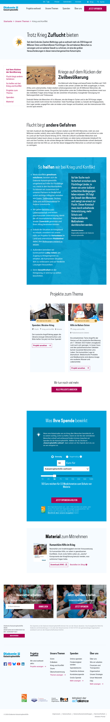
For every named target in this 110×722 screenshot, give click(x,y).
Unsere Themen (51, 9)
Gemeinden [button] (67, 2)
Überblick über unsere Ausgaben (61, 513)
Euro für (70, 462)
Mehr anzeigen (75, 681)
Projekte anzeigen (36, 667)
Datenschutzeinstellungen (83, 714)
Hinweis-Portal (100, 717)
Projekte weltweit (33, 9)
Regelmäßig (74, 457)
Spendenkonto (75, 668)
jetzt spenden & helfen (66, 500)
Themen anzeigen (56, 675)
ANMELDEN (43, 607)
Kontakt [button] (78, 2)
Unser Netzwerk (96, 678)
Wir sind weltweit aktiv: (36, 662)
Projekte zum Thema (12, 91)
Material (9, 101)
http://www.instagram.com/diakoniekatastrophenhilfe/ (9, 664)
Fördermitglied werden (75, 663)
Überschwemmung (57, 672)
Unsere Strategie (96, 675)
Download (59, 565)
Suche (100, 2)
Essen (39, 198)
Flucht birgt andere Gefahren (14, 77)
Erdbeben (53, 662)
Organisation (95, 671)
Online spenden (76, 659)
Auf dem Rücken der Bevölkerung (13, 70)
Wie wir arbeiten (96, 662)
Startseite (8, 21)
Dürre (52, 659)
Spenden (66, 9)
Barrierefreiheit (99, 714)
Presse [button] (57, 2)
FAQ (91, 681)
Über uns (78, 9)
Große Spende (75, 678)
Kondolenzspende (77, 675)
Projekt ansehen (42, 345)
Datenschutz (66, 714)
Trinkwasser (48, 198)
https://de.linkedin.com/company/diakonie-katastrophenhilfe (23, 664)
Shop (90, 2)
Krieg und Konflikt (57, 666)
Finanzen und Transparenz (95, 667)
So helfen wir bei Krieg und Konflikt (14, 84)
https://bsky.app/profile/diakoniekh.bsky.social (14, 664)
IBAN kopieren (14, 636)
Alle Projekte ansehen (66, 390)
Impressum (56, 714)
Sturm (52, 669)
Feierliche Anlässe (77, 671)
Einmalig (58, 457)
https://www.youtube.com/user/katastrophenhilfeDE (18, 664)
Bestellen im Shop (78, 565)
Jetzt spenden (81, 607)
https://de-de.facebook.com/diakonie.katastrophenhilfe (5, 664)
